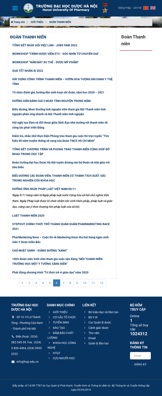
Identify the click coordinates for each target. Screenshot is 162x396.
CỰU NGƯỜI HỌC (61, 358)
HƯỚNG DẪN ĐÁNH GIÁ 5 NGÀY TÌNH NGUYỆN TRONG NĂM (51, 101)
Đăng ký (140, 364)
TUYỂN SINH (58, 322)
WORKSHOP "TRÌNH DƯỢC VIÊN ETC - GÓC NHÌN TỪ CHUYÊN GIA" (55, 53)
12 (101, 283)
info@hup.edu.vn (25, 361)
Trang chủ (18, 22)
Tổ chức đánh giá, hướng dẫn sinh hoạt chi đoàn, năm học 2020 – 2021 (58, 92)
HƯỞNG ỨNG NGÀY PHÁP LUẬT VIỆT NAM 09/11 (44, 189)
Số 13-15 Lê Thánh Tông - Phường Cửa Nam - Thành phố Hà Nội (27, 322)
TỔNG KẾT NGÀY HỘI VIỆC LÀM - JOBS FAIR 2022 (44, 45)
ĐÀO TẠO (56, 327)
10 (84, 283)
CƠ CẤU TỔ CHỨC (62, 317)
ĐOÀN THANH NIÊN (60, 22)
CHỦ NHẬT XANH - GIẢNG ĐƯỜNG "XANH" (39, 250)
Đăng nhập (124, 7)
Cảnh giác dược (95, 327)
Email (89, 338)
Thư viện (91, 333)
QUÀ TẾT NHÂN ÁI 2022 (27, 70)
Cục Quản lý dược (97, 322)
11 (93, 283)
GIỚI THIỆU (37, 22)
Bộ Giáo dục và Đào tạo (100, 312)
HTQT (54, 353)
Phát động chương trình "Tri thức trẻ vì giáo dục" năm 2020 (50, 272)
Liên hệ (137, 7)
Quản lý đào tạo (96, 343)
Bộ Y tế (90, 317)
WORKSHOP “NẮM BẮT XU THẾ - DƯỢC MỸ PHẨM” (45, 62)
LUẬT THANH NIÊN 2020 (28, 215)
